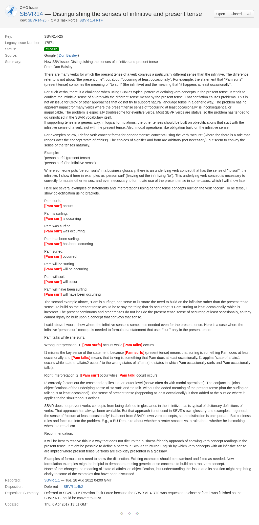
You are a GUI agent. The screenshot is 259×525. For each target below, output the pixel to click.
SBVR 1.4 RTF (91, 20)
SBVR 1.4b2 (73, 487)
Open (221, 14)
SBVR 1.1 (52, 480)
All (249, 14)
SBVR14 (31, 13)
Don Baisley (68, 55)
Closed (236, 14)
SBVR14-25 (37, 20)
